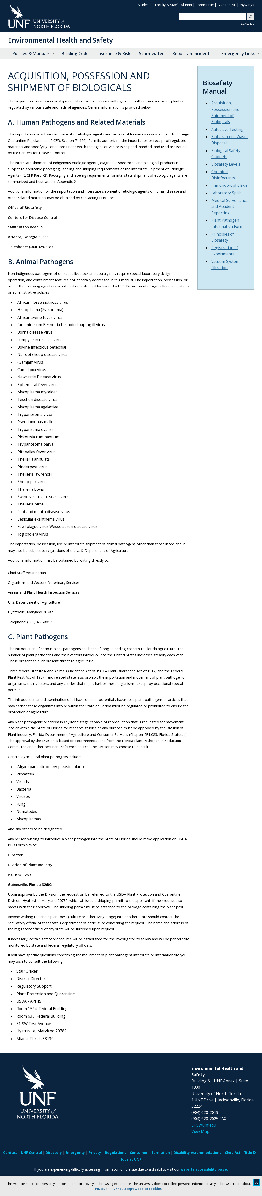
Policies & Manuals (31, 53)
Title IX (250, 1152)
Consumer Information (150, 1152)
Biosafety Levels (225, 164)
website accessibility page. (204, 1169)
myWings (247, 4)
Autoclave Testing (227, 129)
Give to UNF (226, 4)
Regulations (115, 1152)
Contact (10, 1152)
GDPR (116, 1188)
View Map (200, 1131)
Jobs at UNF (131, 1159)
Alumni (186, 4)
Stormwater (151, 53)
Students (144, 4)
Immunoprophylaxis (229, 185)
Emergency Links (238, 53)
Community (205, 4)
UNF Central (31, 1152)
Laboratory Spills (226, 193)
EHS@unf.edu (203, 1125)
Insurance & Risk (114, 53)
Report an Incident (191, 53)
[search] (210, 16)
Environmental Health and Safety (60, 40)
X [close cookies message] (256, 1182)
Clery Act (232, 1152)
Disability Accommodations (197, 1152)
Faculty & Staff (166, 4)
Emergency (75, 1152)
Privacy (100, 1188)
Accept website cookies (142, 1188)
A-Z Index (247, 24)
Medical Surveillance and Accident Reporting (229, 207)
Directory (54, 1152)
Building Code (75, 53)
